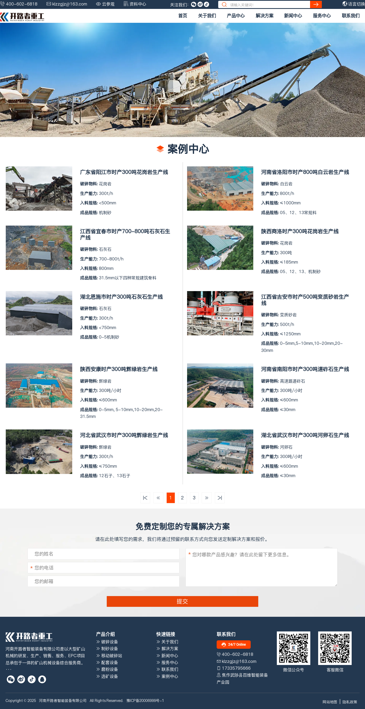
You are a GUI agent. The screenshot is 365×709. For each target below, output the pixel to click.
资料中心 (138, 4)
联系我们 (351, 16)
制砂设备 (107, 648)
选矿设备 (107, 676)
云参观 (108, 4)
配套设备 (107, 662)
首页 (182, 16)
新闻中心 (293, 16)
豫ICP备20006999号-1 (145, 700)
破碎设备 (107, 642)
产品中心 (236, 16)
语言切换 (353, 4)
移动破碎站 (109, 655)
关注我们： (180, 5)
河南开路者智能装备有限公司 (63, 700)
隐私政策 (349, 702)
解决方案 (264, 16)
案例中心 (167, 676)
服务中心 (322, 16)
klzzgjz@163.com (69, 4)
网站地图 (330, 702)
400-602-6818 (21, 4)
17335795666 (236, 668)
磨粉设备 (107, 669)
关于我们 (207, 16)
